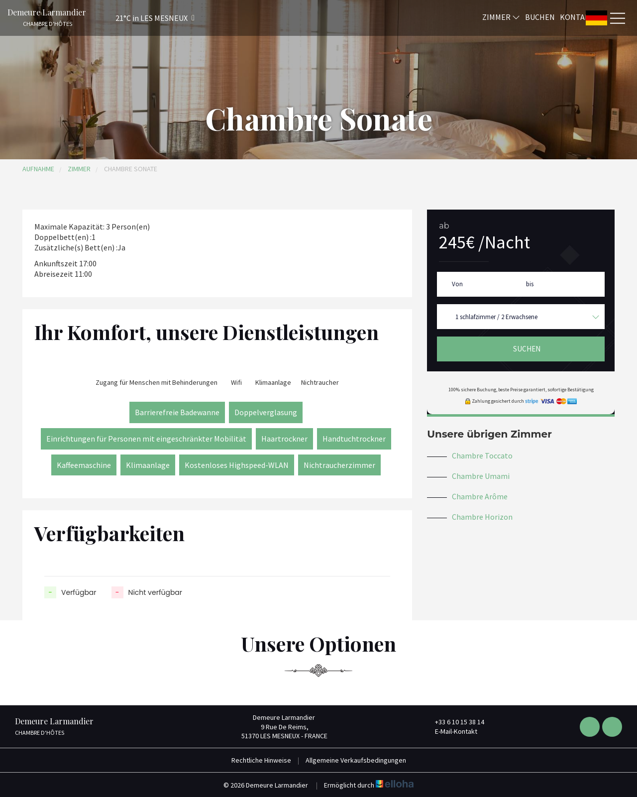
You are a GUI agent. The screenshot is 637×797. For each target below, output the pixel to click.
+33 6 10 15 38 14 (454, 721)
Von (457, 284)
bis (529, 284)
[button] (142, 17)
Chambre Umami (481, 476)
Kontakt (577, 16)
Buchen (540, 16)
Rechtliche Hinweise (261, 760)
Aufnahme (38, 168)
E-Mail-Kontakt (450, 731)
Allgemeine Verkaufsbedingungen (356, 760)
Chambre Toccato (482, 455)
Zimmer (501, 16)
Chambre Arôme (480, 496)
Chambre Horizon (482, 517)
